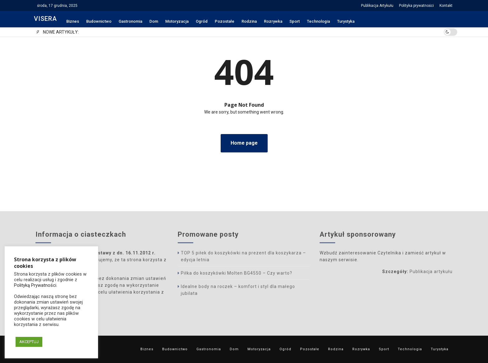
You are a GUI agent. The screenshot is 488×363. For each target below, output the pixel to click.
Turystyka (345, 21)
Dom (153, 21)
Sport (294, 21)
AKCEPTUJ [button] (29, 341)
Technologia (318, 21)
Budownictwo (98, 21)
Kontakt (446, 5)
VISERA (45, 18)
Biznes (72, 21)
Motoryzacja (177, 21)
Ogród (202, 21)
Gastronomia (130, 21)
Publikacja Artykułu (377, 5)
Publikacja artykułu (431, 272)
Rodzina (249, 21)
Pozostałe (224, 21)
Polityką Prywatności (35, 285)
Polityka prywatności (416, 5)
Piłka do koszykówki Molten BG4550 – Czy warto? (236, 274)
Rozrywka (273, 21)
